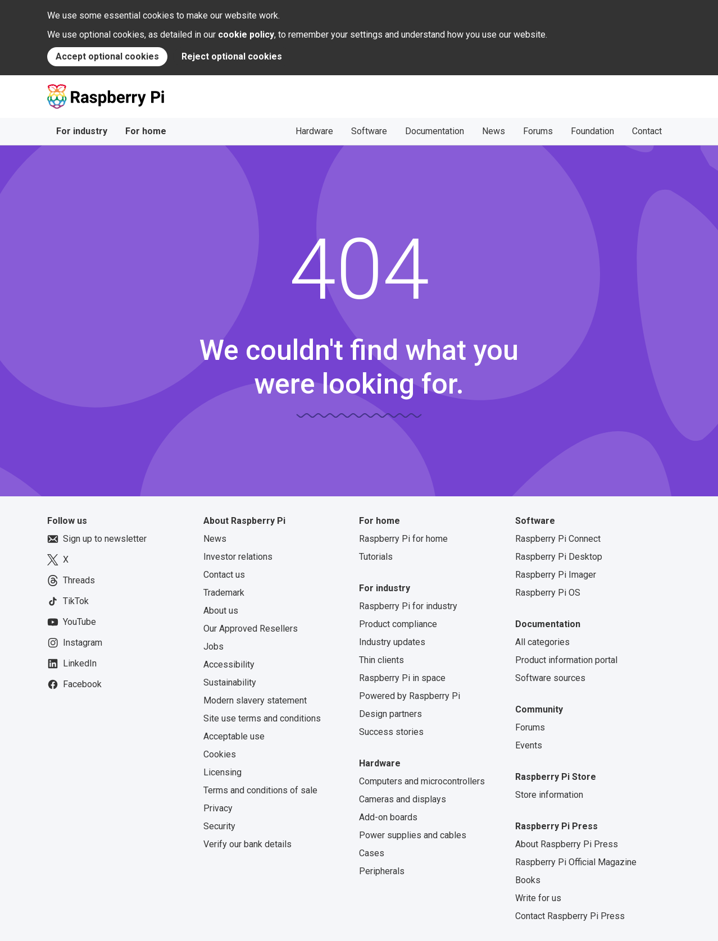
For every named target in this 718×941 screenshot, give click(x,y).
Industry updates (392, 642)
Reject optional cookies (231, 56)
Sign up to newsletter (97, 539)
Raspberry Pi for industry (408, 606)
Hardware (314, 131)
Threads (71, 580)
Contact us (224, 574)
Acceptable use (234, 736)
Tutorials (376, 556)
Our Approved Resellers (250, 628)
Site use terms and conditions (262, 718)
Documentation (434, 131)
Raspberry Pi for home (403, 538)
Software (369, 131)
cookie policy (246, 34)
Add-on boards (388, 817)
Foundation (592, 131)
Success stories (391, 732)
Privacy (218, 808)
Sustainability (229, 682)
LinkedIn (72, 663)
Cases (371, 853)
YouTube (71, 622)
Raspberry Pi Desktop (558, 556)
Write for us (538, 898)
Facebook (74, 684)
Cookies (219, 754)
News (493, 131)
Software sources (550, 678)
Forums (538, 131)
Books (527, 880)
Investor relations (237, 556)
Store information (549, 794)
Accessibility (229, 664)
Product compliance (398, 624)
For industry (81, 131)
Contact (647, 131)
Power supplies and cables (412, 835)
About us (220, 610)
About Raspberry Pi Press (566, 844)
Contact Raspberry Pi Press (570, 916)
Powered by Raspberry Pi (409, 696)
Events (528, 745)
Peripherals (382, 871)
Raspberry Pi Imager (555, 574)
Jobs (213, 646)
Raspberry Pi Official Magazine (576, 862)
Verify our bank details (247, 844)
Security (219, 826)
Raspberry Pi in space (402, 678)
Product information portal (566, 660)
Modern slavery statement (255, 700)
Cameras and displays (402, 799)
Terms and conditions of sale (260, 790)
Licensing (222, 772)
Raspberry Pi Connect (558, 538)
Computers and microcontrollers (422, 781)
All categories (542, 642)
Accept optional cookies (107, 56)
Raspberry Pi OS (547, 592)
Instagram (74, 642)
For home (145, 131)
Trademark (223, 592)
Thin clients (381, 660)
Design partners (390, 714)
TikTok (68, 601)
